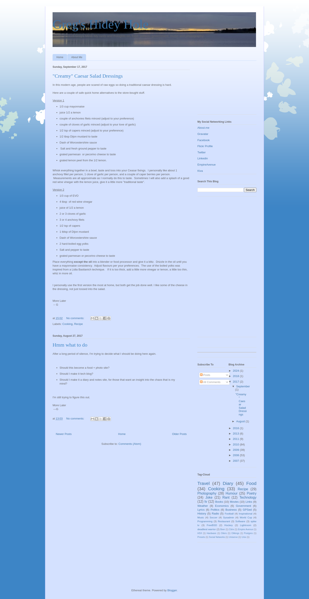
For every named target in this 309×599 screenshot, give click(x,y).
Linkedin (202, 158)
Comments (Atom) (129, 443)
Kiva (200, 170)
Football (229, 513)
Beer (222, 529)
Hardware (211, 533)
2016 (236, 428)
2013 (236, 433)
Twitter (201, 152)
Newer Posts (64, 434)
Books (219, 501)
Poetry (251, 493)
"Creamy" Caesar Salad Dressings (88, 76)
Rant (226, 497)
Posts (205, 375)
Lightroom (245, 525)
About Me (76, 57)
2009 (236, 449)
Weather (202, 505)
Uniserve (233, 537)
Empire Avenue (245, 529)
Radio (215, 513)
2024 (236, 370)
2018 (236, 376)
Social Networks (217, 537)
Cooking (67, 324)
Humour (231, 493)
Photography (206, 493)
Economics (222, 505)
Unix (244, 537)
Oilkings (235, 533)
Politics (215, 509)
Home (59, 57)
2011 (236, 439)
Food (251, 483)
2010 (236, 444)
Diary (228, 483)
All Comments (210, 382)
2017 (236, 381)
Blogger (172, 590)
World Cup (246, 517)
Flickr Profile (205, 146)
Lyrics (200, 509)
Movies (234, 501)
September (243, 386)
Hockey (228, 525)
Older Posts (179, 434)
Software (240, 521)
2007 (236, 460)
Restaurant (224, 521)
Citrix (231, 529)
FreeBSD (212, 525)
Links (248, 501)
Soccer (213, 517)
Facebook (203, 140)
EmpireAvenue (206, 164)
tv (205, 501)
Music (200, 517)
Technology (247, 497)
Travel (203, 483)
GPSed (247, 509)
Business (231, 509)
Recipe (78, 324)
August (241, 421)
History (201, 513)
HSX (199, 533)
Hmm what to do (70, 345)
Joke (208, 497)
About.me (203, 127)
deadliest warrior (206, 529)
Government (243, 505)
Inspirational (245, 513)
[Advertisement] (218, 88)
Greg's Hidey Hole (100, 24)
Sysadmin (228, 517)
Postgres (248, 533)
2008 (236, 455)
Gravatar (202, 134)
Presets (201, 537)
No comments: (75, 318)
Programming (204, 521)
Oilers (224, 533)
